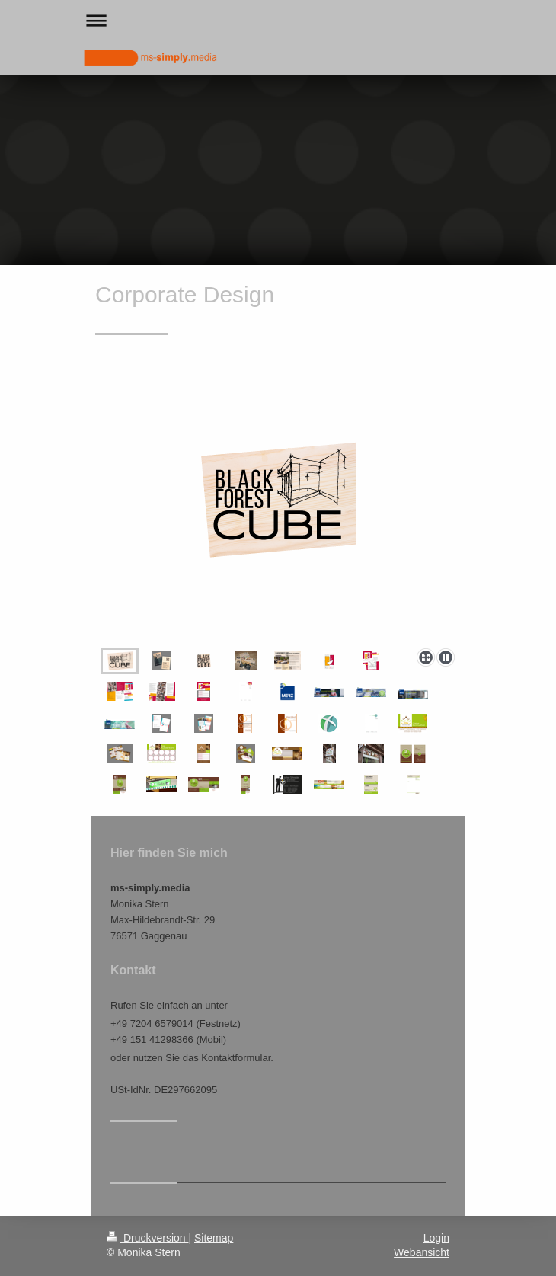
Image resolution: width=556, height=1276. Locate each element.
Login (436, 1238)
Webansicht (421, 1252)
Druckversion (147, 1238)
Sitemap (213, 1238)
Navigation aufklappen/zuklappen (278, 20)
